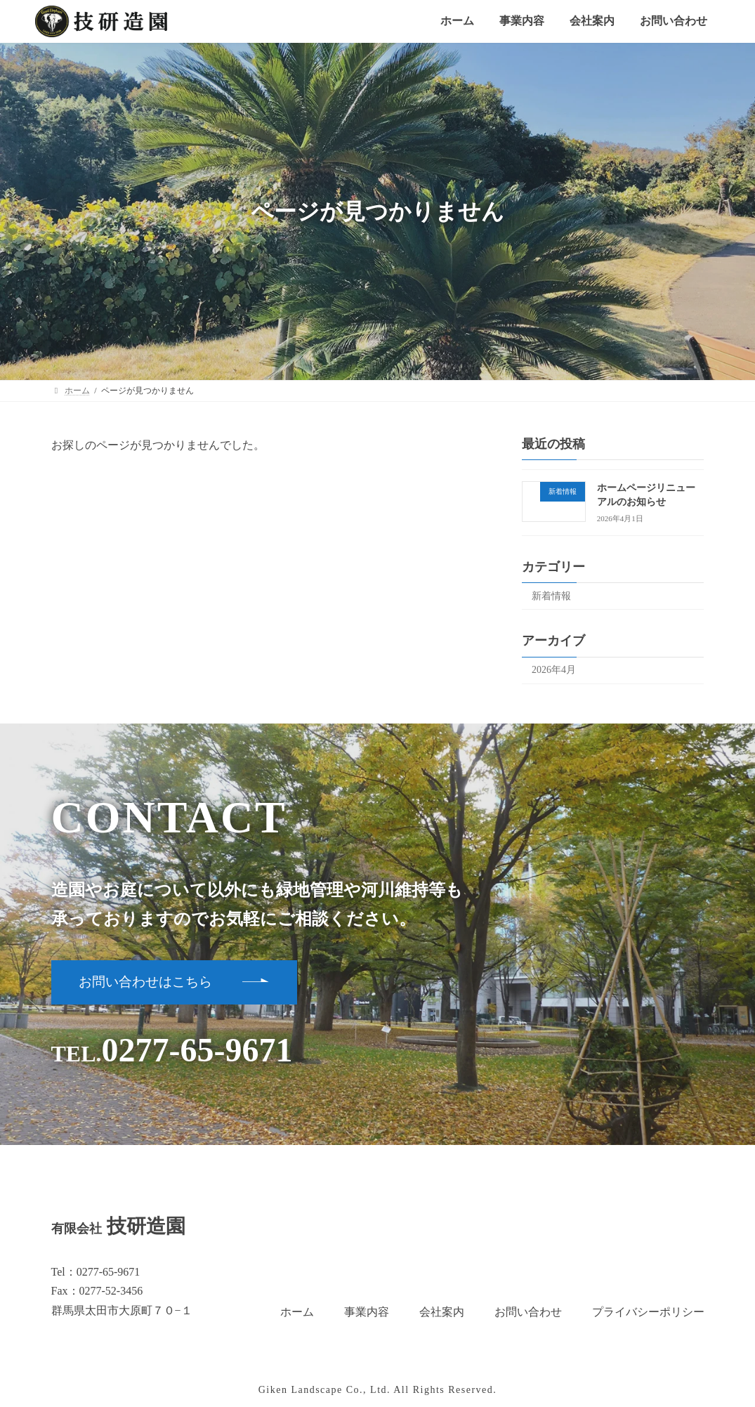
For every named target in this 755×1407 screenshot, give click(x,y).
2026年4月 (554, 670)
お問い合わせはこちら (145, 981)
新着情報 (551, 596)
